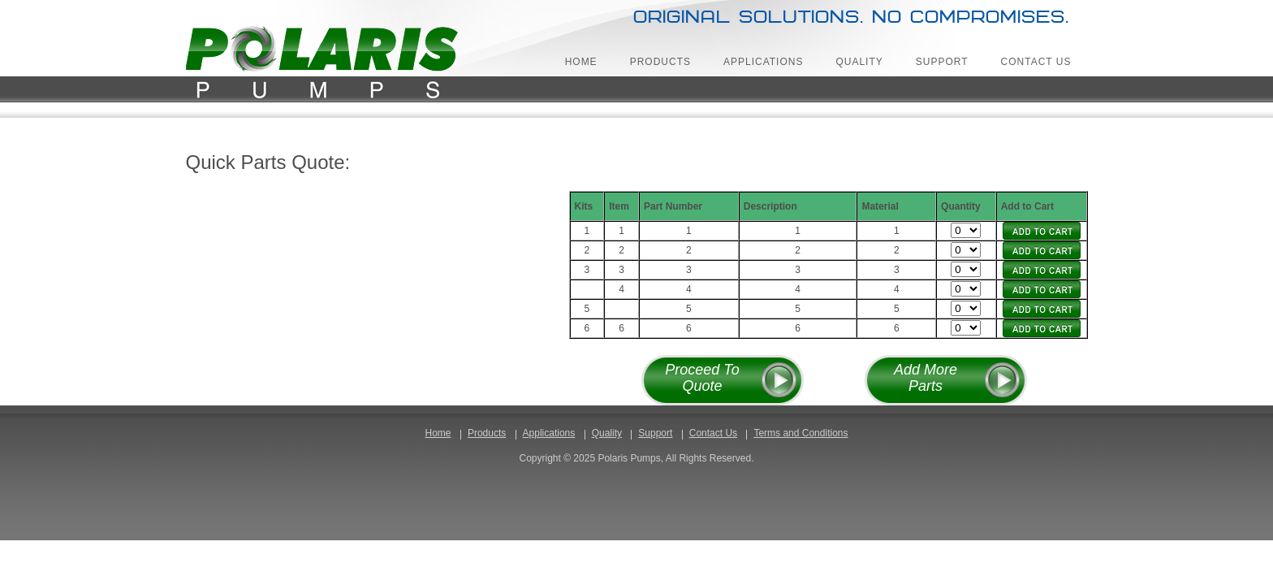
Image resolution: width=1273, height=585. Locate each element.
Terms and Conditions (800, 433)
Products (660, 62)
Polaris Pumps (324, 64)
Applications (763, 62)
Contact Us (1036, 62)
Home (581, 62)
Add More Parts (925, 378)
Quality (858, 62)
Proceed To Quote (702, 378)
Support (942, 62)
